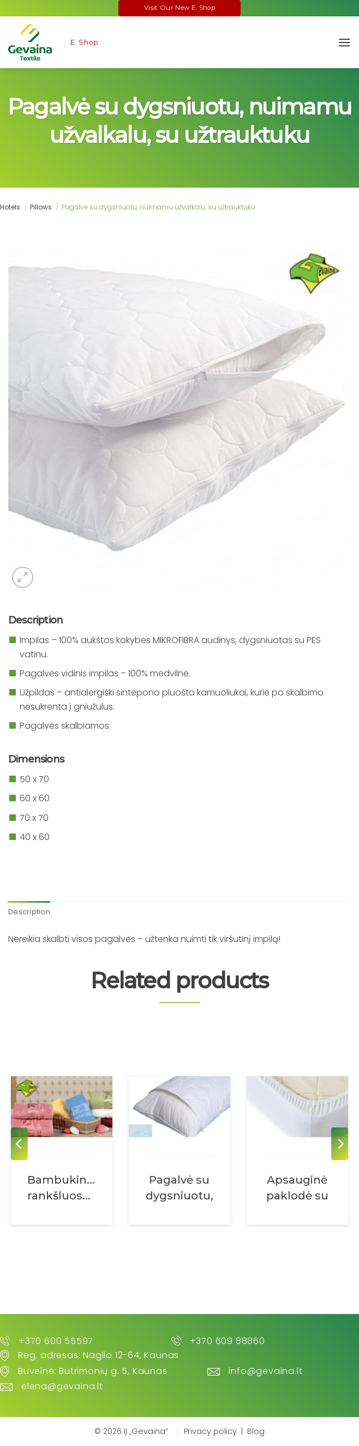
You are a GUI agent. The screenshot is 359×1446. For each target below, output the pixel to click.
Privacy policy (210, 1431)
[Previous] (19, 1143)
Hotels (10, 207)
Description (29, 911)
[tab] (29, 912)
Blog (256, 1431)
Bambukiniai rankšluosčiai (61, 1187)
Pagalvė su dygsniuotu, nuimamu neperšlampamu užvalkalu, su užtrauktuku (179, 1187)
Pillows (41, 207)
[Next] (339, 1143)
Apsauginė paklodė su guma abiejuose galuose (297, 1187)
